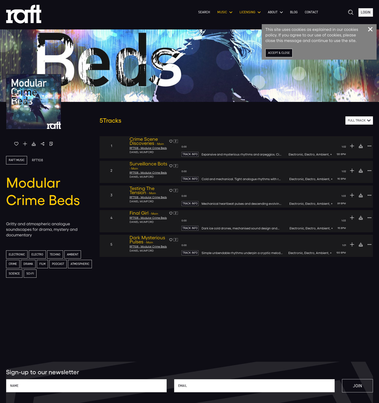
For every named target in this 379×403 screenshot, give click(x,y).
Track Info (189, 154)
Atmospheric (19, 274)
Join (350, 386)
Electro (39, 255)
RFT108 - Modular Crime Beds (149, 148)
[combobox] (359, 120)
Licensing (248, 16)
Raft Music (18, 160)
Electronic (18, 255)
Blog (292, 16)
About (274, 16)
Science (42, 274)
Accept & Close (280, 53)
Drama (30, 264)
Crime (13, 264)
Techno (59, 255)
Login (365, 16)
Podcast (61, 264)
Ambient (78, 255)
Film (45, 264)
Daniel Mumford (142, 152)
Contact (310, 16)
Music (223, 16)
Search (203, 16)
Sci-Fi (60, 274)
